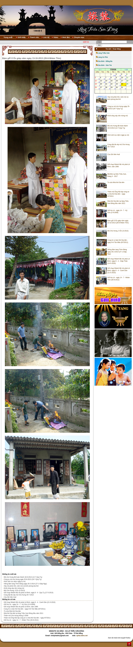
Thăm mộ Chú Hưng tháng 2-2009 (16, 615)
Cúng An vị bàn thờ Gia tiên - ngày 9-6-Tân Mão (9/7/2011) (24, 609)
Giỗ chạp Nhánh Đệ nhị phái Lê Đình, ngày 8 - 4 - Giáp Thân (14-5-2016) (118, 261)
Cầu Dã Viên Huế (10, 597)
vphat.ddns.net (82, 636)
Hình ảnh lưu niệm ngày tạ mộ (14, 581)
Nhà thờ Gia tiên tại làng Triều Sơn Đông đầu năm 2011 (23, 613)
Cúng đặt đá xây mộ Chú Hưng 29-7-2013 (19, 595)
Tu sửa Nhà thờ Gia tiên (12, 611)
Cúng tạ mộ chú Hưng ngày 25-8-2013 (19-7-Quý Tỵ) (23, 579)
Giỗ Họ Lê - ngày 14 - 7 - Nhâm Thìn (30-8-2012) (21, 620)
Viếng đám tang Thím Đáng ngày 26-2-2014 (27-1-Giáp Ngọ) (25, 584)
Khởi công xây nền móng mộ (14, 588)
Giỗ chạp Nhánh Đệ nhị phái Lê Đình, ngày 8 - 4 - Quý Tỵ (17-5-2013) (28, 593)
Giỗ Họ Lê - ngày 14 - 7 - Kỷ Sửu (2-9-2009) (19, 604)
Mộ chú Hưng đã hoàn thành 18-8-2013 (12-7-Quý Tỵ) (23, 577)
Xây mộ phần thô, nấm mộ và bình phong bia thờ (21, 586)
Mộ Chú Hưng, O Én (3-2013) (14, 590)
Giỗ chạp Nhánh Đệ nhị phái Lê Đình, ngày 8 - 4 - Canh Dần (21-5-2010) (29, 602)
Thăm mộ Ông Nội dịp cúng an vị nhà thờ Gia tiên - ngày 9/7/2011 (27, 618)
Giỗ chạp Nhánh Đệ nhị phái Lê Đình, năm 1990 (21, 607)
